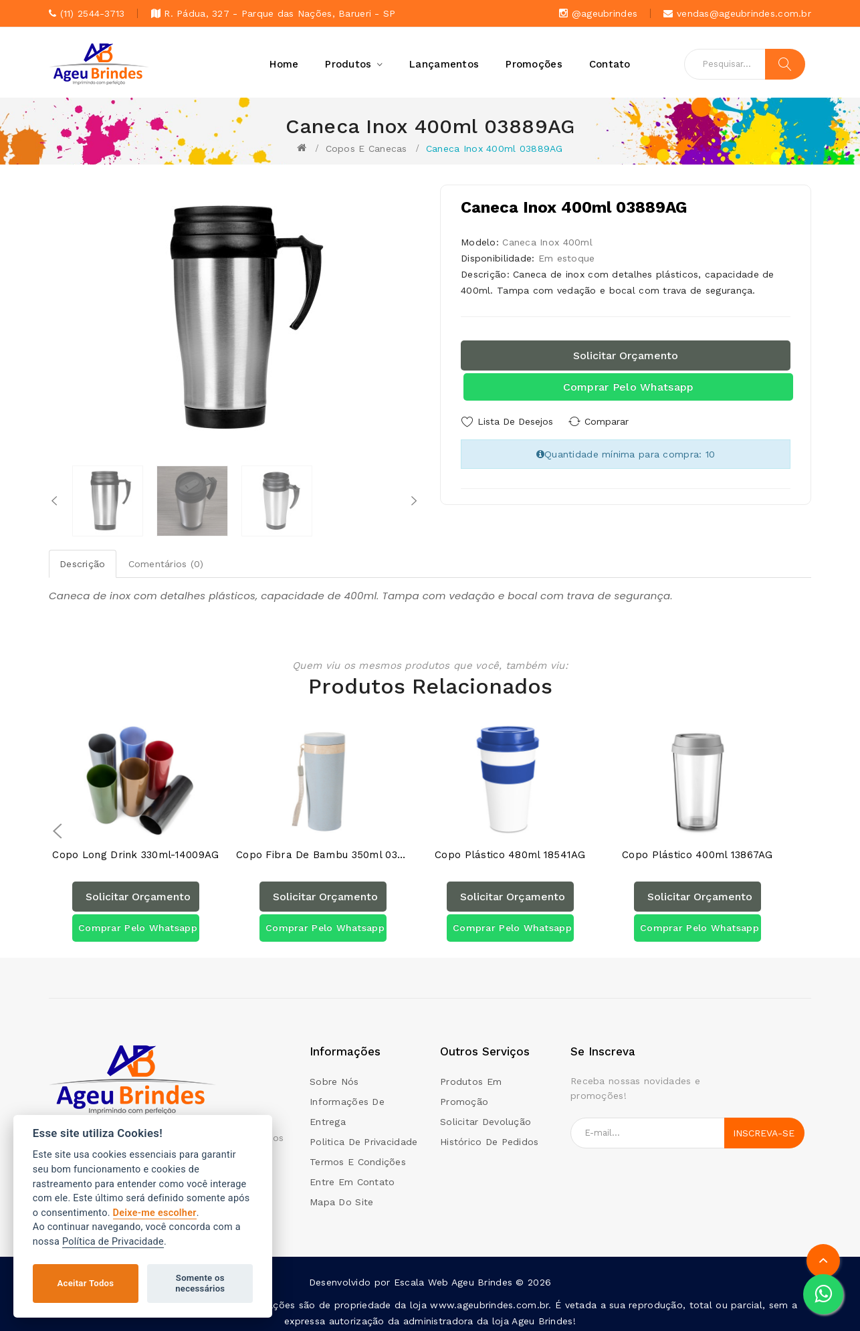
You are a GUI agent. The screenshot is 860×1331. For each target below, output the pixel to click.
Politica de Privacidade (363, 1137)
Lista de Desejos (515, 421)
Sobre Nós (334, 1076)
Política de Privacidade (113, 1241)
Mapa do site (341, 1197)
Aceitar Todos (86, 1283)
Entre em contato (352, 1177)
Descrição (83, 563)
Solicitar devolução (485, 1117)
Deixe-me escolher (155, 1213)
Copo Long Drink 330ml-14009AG (135, 850)
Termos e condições (358, 1157)
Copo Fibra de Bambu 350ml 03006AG (323, 850)
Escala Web (421, 1277)
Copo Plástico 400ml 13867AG (697, 850)
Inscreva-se (763, 1128)
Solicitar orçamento (625, 355)
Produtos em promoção (471, 1086)
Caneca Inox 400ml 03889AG (494, 148)
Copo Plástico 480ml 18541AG (510, 850)
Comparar (610, 421)
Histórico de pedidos (489, 1137)
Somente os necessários (200, 1283)
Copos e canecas (366, 148)
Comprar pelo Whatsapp (628, 387)
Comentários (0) (166, 563)
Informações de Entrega (347, 1107)
